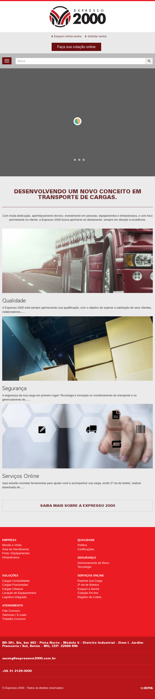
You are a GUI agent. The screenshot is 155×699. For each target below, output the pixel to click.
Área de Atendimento (15, 549)
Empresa (9, 540)
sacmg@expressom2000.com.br (29, 658)
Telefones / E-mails (14, 615)
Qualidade (86, 540)
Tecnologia (84, 567)
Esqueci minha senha (66, 36)
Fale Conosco (11, 610)
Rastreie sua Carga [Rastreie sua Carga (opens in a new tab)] (90, 580)
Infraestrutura (10, 557)
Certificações (86, 549)
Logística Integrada (14, 597)
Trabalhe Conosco (14, 619)
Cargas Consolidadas (16, 580)
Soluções (10, 575)
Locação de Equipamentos (19, 593)
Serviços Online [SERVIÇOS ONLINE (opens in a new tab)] (91, 575)
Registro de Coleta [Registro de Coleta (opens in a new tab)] (89, 597)
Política (82, 545)
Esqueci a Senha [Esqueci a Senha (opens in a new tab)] (88, 589)
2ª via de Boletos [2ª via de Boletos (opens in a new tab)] (88, 584)
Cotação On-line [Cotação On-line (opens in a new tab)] (88, 593)
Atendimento (12, 605)
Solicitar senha (95, 36)
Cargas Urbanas (12, 589)
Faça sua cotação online (76, 47)
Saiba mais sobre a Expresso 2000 (77, 505)
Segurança (87, 557)
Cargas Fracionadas (15, 584)
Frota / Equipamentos (16, 553)
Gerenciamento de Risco (93, 563)
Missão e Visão (12, 545)
